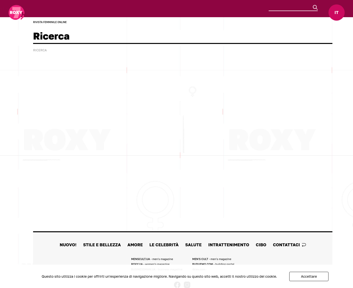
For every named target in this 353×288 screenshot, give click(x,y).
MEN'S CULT (211, 259)
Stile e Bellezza (69, 8)
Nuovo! (36, 8)
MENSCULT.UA (152, 259)
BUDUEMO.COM (213, 264)
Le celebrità (128, 8)
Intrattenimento (191, 8)
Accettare (309, 276)
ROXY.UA (150, 264)
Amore (101, 8)
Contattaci (289, 244)
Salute (157, 8)
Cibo (222, 8)
